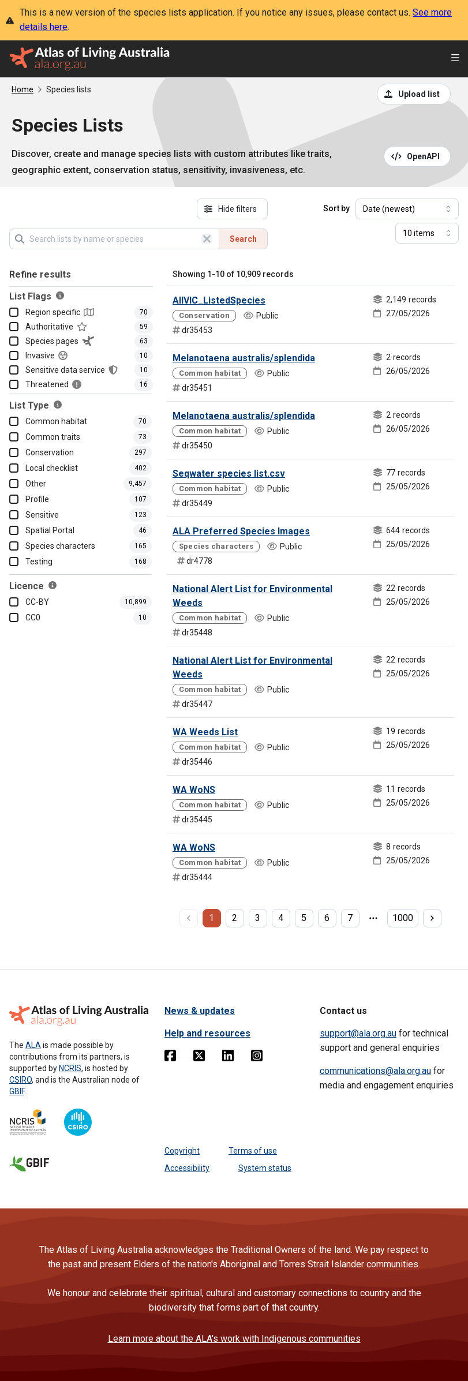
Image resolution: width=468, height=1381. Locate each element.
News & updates (199, 1010)
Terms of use (253, 1150)
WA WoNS (194, 789)
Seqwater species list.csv (229, 473)
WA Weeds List (205, 732)
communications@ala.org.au (375, 1070)
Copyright (182, 1150)
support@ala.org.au (358, 1033)
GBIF (16, 1091)
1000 (402, 917)
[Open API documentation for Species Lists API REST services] (417, 156)
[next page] (432, 918)
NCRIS (70, 1068)
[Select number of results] (427, 233)
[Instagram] (257, 1058)
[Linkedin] (228, 1058)
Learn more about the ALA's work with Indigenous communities (234, 1338)
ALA (33, 1045)
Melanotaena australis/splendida (244, 358)
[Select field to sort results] (407, 209)
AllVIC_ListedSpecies (219, 300)
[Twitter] (199, 1058)
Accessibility (186, 1168)
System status (264, 1168)
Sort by (336, 208)
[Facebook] (170, 1058)
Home (22, 89)
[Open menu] (455, 59)
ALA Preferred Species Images (241, 531)
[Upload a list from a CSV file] (414, 94)
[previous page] (188, 918)
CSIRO (20, 1079)
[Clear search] (206, 239)
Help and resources (207, 1033)
